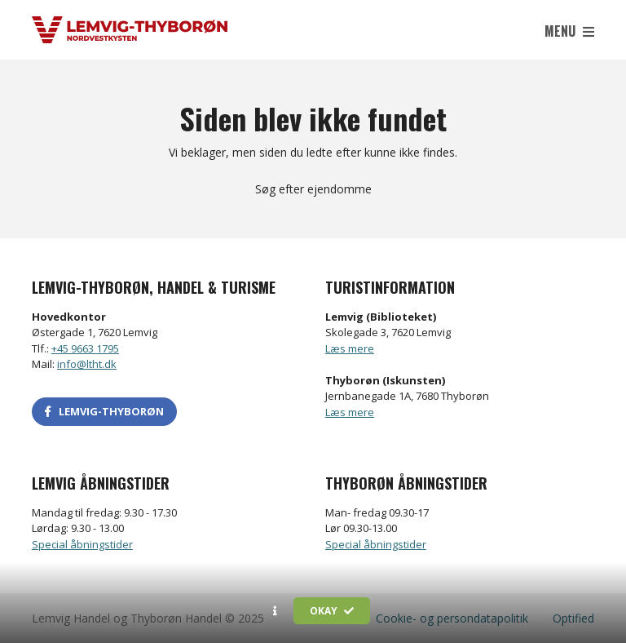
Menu (569, 31)
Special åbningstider (82, 544)
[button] (275, 611)
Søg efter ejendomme (313, 189)
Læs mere (349, 348)
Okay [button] (332, 611)
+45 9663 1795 (85, 348)
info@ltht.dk (87, 364)
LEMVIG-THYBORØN (104, 411)
